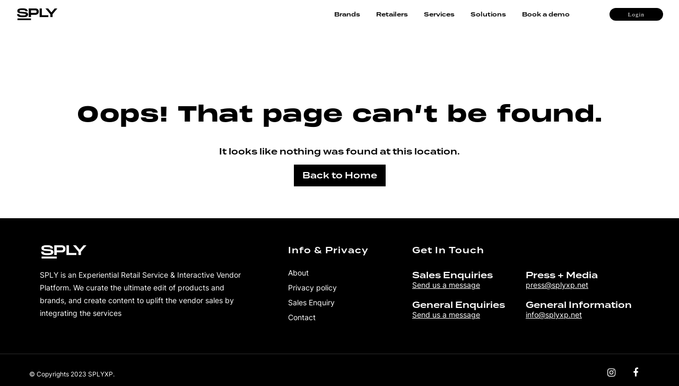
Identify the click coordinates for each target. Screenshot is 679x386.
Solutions (488, 14)
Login (636, 14)
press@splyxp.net (557, 284)
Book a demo (546, 14)
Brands (347, 14)
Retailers (392, 14)
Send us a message (446, 284)
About (298, 272)
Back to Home (339, 175)
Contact (302, 317)
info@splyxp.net (554, 314)
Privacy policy (312, 287)
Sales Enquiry (311, 302)
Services (439, 14)
